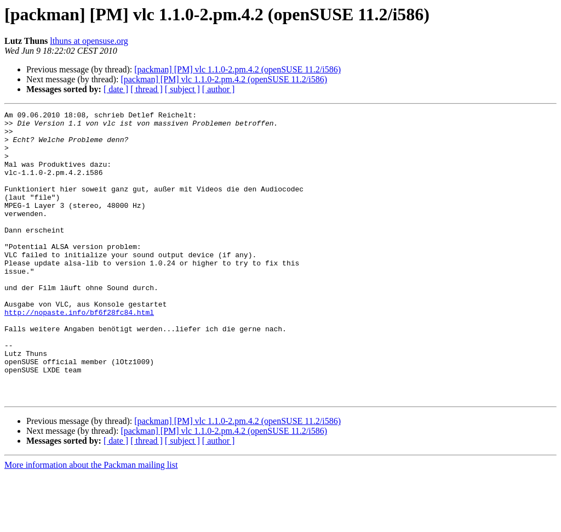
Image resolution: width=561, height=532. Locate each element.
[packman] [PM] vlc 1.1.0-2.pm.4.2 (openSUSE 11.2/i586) (237, 69)
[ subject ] (182, 89)
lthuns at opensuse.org (89, 41)
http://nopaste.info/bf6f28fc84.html (79, 353)
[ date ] (116, 89)
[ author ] (218, 89)
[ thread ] (146, 89)
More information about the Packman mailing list (91, 522)
